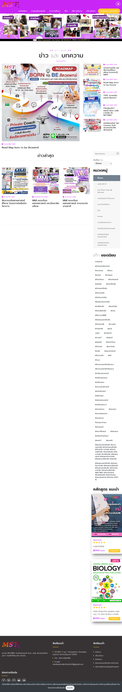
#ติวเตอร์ (98, 346)
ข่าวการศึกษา (54, 11)
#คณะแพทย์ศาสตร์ (102, 387)
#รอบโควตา (99, 418)
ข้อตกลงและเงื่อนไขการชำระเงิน (105, 663)
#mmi (113, 311)
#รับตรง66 (99, 355)
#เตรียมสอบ (99, 382)
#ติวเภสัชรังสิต (100, 311)
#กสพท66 (99, 328)
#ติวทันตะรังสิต (101, 297)
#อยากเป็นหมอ (100, 431)
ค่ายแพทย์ (98, 261)
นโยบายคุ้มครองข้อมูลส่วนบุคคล (106, 666)
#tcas (97, 360)
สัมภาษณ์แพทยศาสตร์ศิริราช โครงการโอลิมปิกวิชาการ (14, 203)
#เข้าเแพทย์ (99, 427)
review (100, 216)
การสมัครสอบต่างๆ (104, 222)
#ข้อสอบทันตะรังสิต (102, 302)
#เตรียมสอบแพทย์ (102, 373)
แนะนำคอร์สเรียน (103, 204)
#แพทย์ (98, 275)
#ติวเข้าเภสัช (99, 324)
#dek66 (98, 284)
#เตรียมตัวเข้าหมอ (101, 436)
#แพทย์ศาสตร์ (100, 391)
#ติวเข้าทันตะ (111, 342)
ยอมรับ (70, 687)
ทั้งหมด (100, 178)
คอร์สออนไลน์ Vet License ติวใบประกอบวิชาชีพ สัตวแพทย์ (111, 126)
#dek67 (109, 337)
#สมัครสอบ (99, 395)
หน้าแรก (97, 652)
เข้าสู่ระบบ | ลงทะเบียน (109, 11)
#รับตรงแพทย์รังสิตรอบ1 (104, 364)
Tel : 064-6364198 (61, 658)
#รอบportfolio (100, 422)
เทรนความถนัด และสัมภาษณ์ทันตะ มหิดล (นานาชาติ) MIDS (111, 71)
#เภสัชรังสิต (99, 306)
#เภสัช (97, 351)
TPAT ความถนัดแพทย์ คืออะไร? (110, 96)
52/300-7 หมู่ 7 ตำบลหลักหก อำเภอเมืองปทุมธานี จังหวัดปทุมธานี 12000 (70, 653)
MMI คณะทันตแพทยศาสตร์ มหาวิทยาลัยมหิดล (45, 203)
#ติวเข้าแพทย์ (113, 279)
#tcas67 (98, 337)
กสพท (97, 333)
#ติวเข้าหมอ (99, 279)
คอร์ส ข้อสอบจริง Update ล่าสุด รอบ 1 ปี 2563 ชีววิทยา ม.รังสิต (106, 613)
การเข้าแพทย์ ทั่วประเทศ (105, 198)
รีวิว (66, 11)
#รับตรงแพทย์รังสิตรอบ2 (104, 369)
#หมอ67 (98, 440)
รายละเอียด (114, 551)
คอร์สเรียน (22, 11)
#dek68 (98, 342)
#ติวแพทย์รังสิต (101, 288)
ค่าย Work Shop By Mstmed (104, 191)
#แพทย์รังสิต (111, 284)
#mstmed (99, 270)
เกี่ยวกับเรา (91, 11)
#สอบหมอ (114, 431)
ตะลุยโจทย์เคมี (98, 546)
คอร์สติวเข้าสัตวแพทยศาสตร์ (103, 235)
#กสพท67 (108, 333)
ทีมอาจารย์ (97, 540)
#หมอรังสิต (113, 306)
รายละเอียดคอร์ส (38, 11)
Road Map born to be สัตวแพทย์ (20, 147)
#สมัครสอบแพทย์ (101, 400)
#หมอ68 (109, 440)
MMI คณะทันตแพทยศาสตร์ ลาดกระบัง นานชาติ (75, 203)
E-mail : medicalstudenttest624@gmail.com (68, 663)
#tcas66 (112, 324)
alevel (109, 328)
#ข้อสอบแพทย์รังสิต (102, 320)
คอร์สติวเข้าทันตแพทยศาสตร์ (103, 244)
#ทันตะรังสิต (99, 293)
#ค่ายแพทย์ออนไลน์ (102, 266)
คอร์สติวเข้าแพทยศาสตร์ (106, 228)
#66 (109, 355)
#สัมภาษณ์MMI (100, 315)
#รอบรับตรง (99, 409)
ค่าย (98, 210)
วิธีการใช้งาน (77, 11)
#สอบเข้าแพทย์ (109, 351)
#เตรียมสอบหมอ (101, 378)
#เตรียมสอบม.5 (101, 404)
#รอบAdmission (101, 413)
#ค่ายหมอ (108, 275)
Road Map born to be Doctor (111, 83)
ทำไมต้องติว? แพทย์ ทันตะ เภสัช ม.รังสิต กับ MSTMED (111, 112)
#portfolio (111, 346)
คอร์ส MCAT (102, 184)
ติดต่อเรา (97, 659)
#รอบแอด (112, 409)
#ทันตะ (110, 270)
